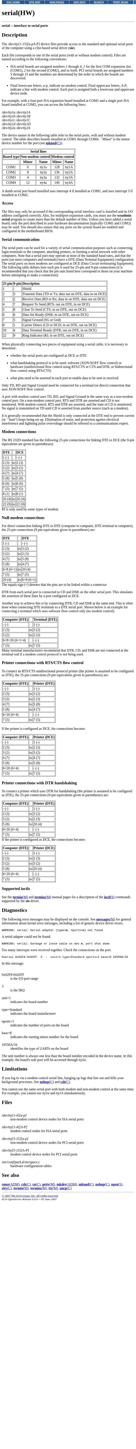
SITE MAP (34, 2)
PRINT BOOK (120, 2)
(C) (53, 143)
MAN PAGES (57, 2)
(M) (20, 897)
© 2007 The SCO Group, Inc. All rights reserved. (30, 1197)
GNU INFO (79, 2)
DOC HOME (13, 2)
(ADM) (11, 1186)
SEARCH (99, 2)
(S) (109, 897)
